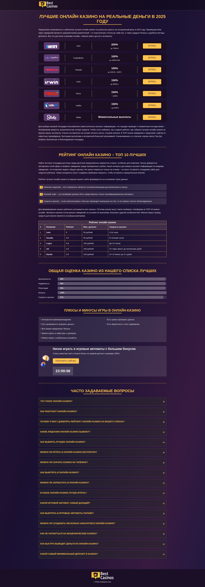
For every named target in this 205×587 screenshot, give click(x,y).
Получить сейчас (66, 361)
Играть (152, 46)
